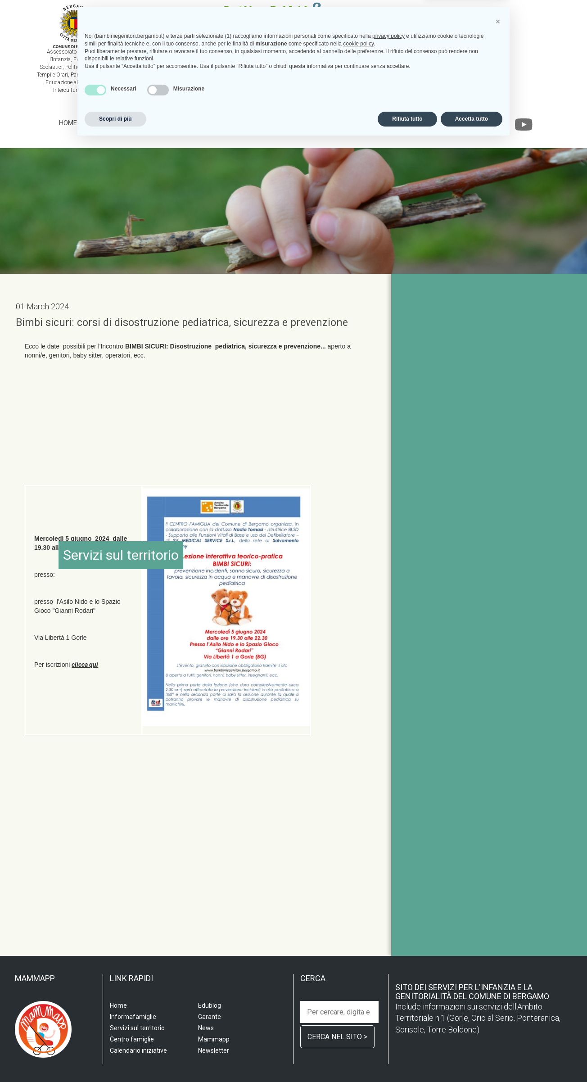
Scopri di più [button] (115, 1058)
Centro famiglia (231, 123)
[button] (498, 961)
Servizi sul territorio (156, 123)
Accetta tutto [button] (471, 1058)
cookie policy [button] (358, 983)
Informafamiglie (295, 123)
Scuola (97, 123)
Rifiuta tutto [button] (407, 1058)
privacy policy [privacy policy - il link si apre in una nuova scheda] (388, 975)
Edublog (428, 123)
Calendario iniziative (369, 123)
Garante (465, 123)
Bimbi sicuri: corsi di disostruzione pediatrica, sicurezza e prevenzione (182, 323)
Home (68, 123)
